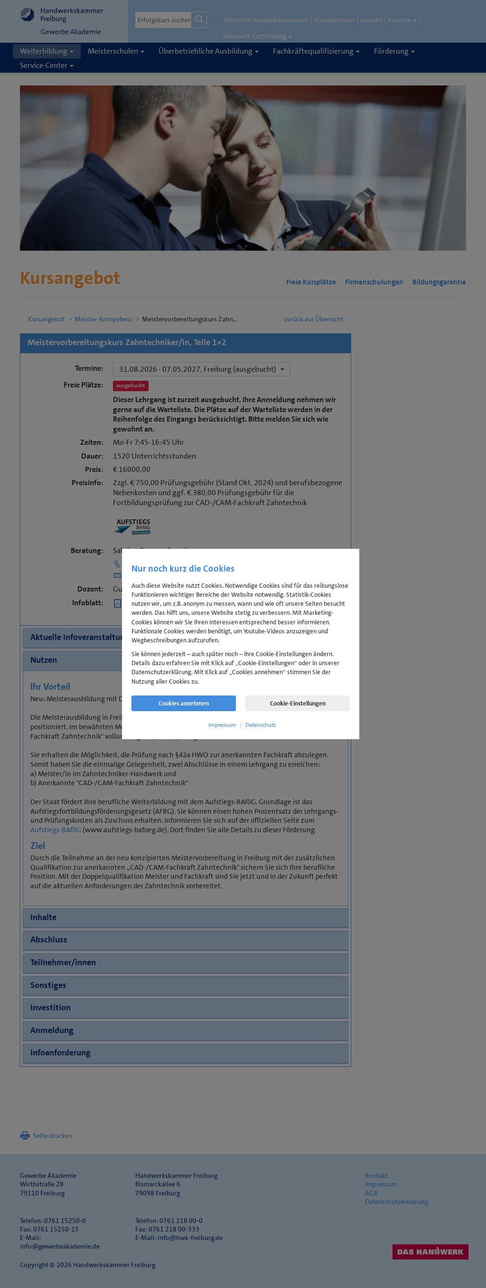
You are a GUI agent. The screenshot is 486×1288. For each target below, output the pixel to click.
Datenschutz (260, 725)
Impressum (222, 725)
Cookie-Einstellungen (298, 703)
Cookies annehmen (184, 703)
